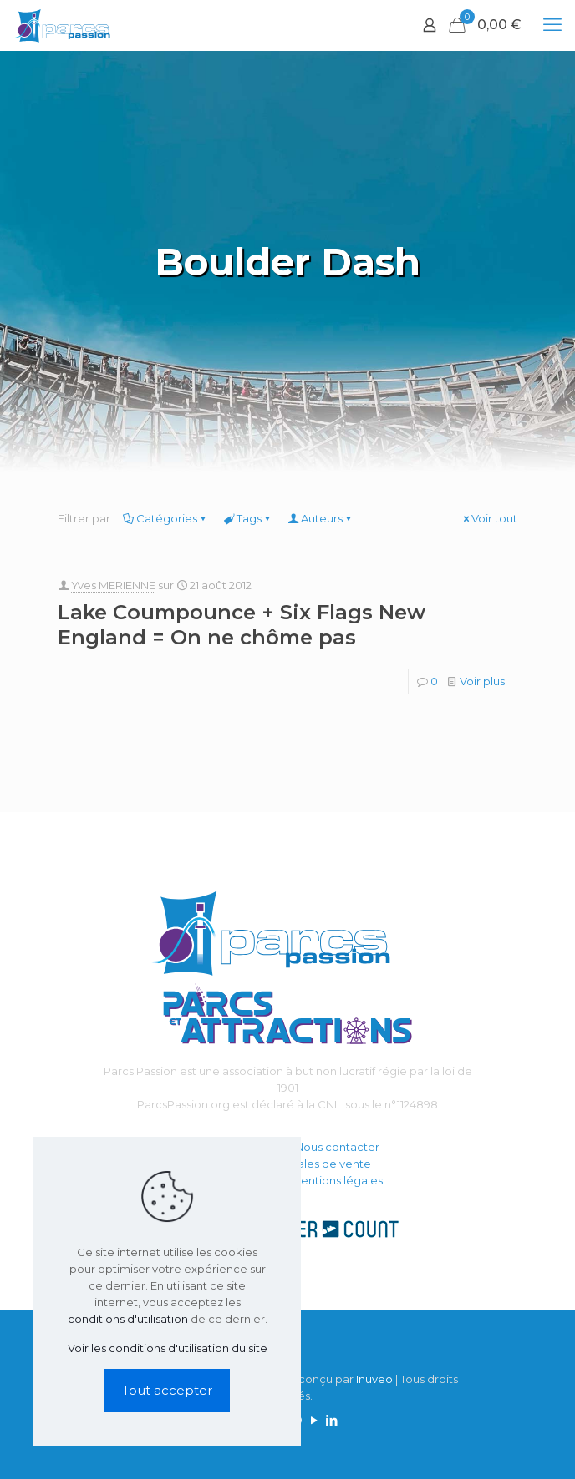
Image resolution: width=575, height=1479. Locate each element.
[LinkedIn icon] (331, 1420)
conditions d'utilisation (128, 1318)
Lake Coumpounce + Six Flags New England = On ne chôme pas (241, 624)
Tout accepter (167, 1390)
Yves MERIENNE (113, 585)
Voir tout (489, 518)
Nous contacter (337, 1146)
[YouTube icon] (314, 1420)
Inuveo (374, 1379)
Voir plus (482, 681)
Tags (247, 518)
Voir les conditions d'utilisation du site (167, 1348)
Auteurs (321, 518)
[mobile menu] (552, 25)
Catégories (165, 518)
